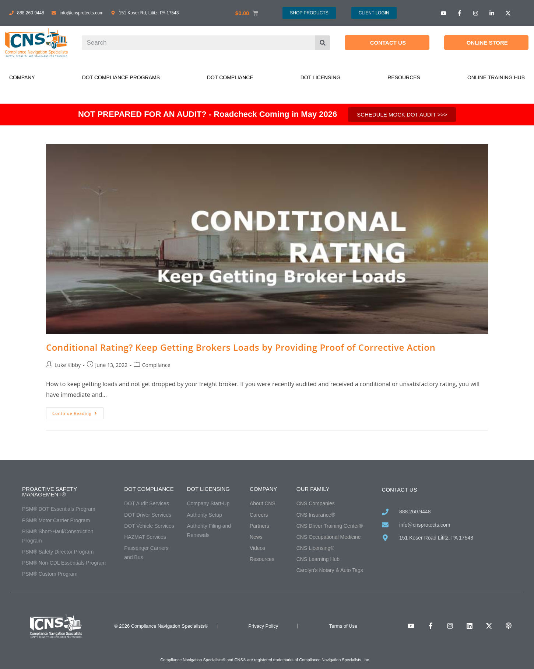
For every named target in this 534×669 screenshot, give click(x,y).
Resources (403, 77)
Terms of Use (343, 626)
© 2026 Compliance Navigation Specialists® (161, 626)
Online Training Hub (496, 77)
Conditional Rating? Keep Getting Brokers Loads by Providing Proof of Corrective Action (240, 347)
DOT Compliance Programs (121, 77)
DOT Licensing (321, 77)
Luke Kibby (68, 364)
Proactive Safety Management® (49, 492)
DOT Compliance (230, 77)
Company (22, 77)
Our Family (313, 489)
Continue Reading (77, 411)
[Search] (322, 42)
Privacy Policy (263, 626)
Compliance (156, 364)
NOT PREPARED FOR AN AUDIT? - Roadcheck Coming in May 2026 (207, 114)
